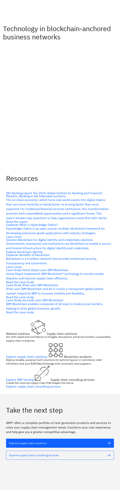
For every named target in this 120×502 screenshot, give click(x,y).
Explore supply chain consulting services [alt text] (33, 386)
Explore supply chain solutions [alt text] (27, 357)
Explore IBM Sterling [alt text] (20, 380)
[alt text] (58, 207)
